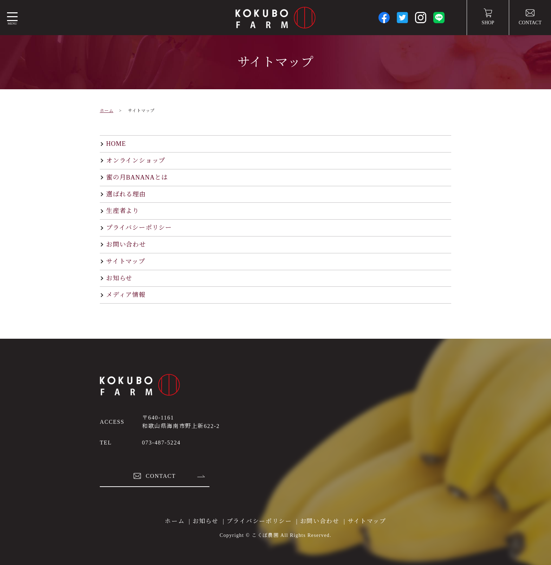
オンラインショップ (135, 160)
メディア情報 (125, 294)
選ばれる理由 (126, 194)
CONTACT (530, 16)
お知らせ (119, 278)
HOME (116, 143)
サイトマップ (125, 261)
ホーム (106, 110)
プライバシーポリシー (139, 227)
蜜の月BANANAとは (137, 177)
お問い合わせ (126, 244)
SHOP (488, 16)
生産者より (122, 210)
